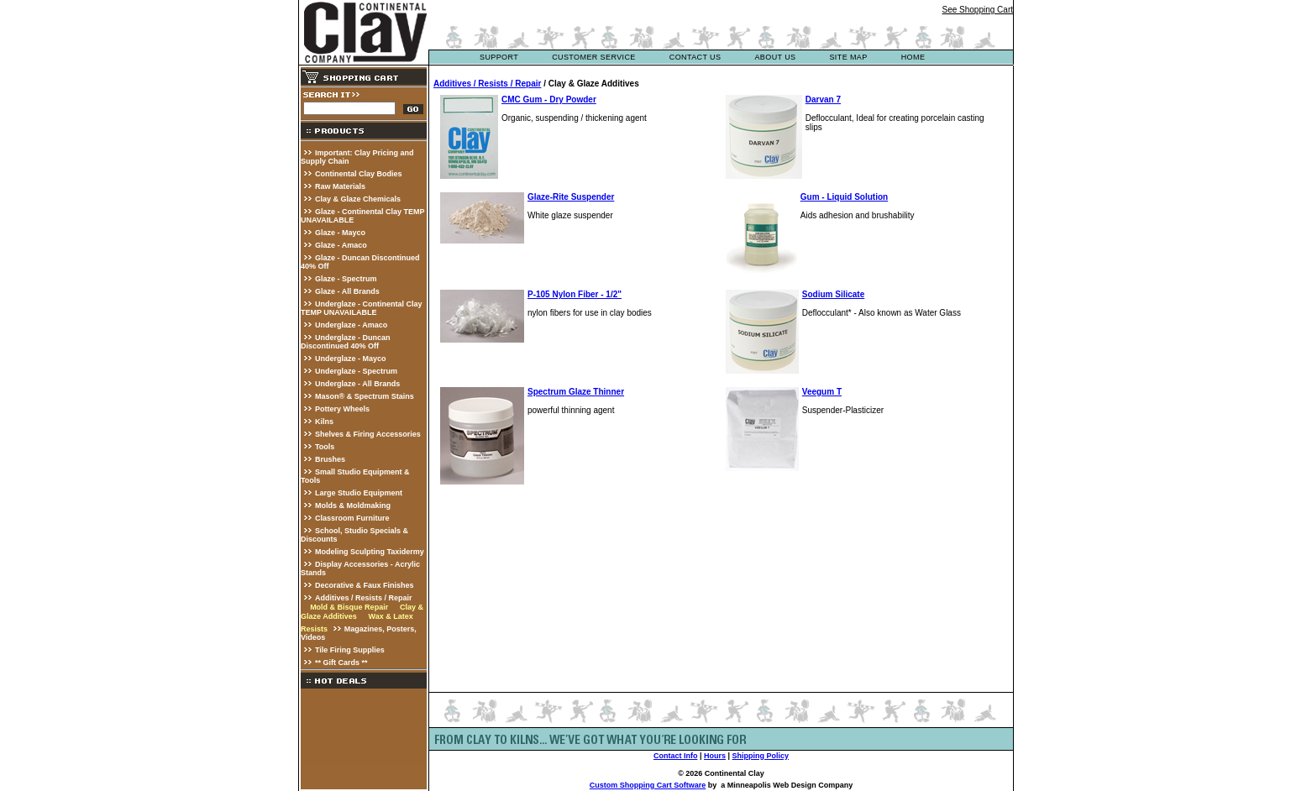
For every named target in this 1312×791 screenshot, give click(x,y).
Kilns (324, 421)
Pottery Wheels (342, 409)
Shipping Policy (761, 756)
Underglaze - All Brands (357, 384)
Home (913, 57)
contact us (695, 57)
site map (848, 57)
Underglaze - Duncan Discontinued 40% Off (346, 341)
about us (774, 57)
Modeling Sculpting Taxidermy (369, 551)
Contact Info (675, 756)
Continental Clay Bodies (358, 174)
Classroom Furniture (352, 518)
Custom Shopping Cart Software (648, 785)
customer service (594, 57)
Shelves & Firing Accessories (368, 434)
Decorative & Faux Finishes (364, 585)
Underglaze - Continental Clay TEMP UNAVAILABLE (361, 308)
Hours (715, 756)
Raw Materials (340, 186)
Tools (324, 447)
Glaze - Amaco (341, 245)
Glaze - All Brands (347, 291)
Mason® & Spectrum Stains (364, 396)
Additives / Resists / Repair (363, 598)
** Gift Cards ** (341, 662)
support (499, 57)
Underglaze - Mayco (350, 358)
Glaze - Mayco (340, 232)
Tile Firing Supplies (350, 650)
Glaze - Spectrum (346, 279)
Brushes (330, 459)
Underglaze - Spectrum (356, 371)
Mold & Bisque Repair (349, 607)
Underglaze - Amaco (351, 325)
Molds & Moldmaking (353, 505)
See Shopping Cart (977, 9)
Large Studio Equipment (358, 493)
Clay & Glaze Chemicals (358, 199)
